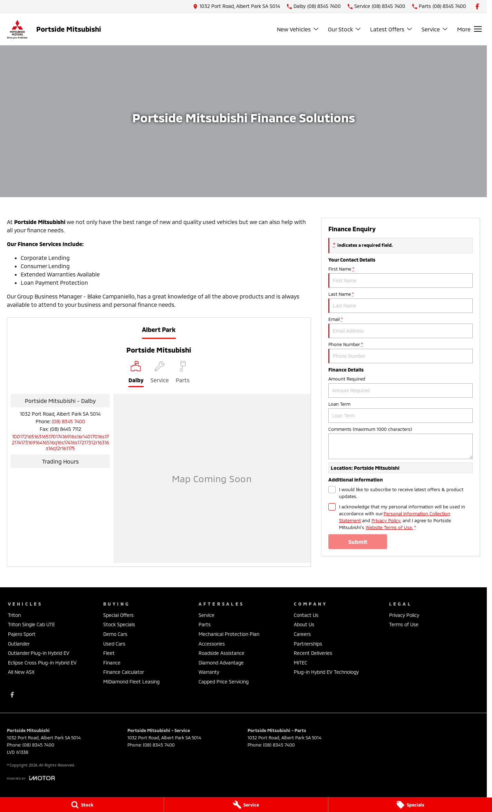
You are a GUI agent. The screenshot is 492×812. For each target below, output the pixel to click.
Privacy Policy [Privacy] (386, 520)
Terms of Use (403, 624)
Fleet (109, 653)
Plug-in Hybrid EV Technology (326, 672)
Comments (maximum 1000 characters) (400, 442)
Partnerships (308, 644)
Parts (205, 624)
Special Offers (118, 615)
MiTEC (300, 663)
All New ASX (21, 672)
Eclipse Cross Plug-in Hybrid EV (42, 663)
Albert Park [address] (159, 329)
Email (400, 327)
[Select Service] (160, 374)
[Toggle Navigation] (469, 29)
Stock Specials (119, 624)
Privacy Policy (404, 615)
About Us (304, 624)
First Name (400, 277)
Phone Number (400, 352)
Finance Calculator (123, 672)
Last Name (400, 302)
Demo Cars (115, 634)
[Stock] (82, 805)
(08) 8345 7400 (68, 421)
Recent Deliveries (313, 653)
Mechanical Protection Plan (229, 634)
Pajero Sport (22, 634)
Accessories (212, 644)
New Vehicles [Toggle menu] (298, 29)
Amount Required (400, 387)
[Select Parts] (183, 374)
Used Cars (114, 644)
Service (206, 615)
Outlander (19, 644)
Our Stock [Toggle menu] (344, 29)
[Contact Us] (236, 6)
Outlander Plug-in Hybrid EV (38, 653)
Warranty (209, 672)
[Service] (246, 805)
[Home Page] (17, 29)
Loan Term (400, 412)
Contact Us (306, 615)
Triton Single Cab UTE (31, 624)
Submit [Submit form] (357, 541)
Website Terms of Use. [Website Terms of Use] (389, 527)
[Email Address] (60, 442)
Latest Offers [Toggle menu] (391, 29)
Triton (14, 615)
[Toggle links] (31, 778)
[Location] (136, 374)
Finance (111, 663)
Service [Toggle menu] (435, 29)
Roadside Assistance (221, 653)
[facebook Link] (477, 6)
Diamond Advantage (221, 663)
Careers (302, 634)
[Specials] (410, 805)
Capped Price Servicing (224, 681)
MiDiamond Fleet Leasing (131, 681)
